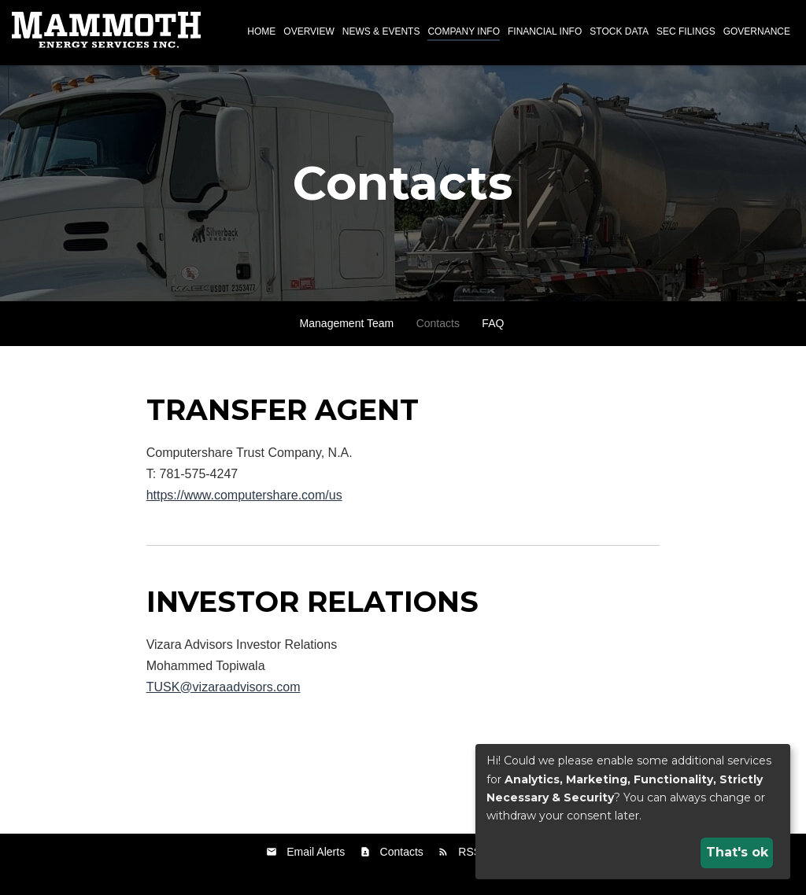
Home (261, 31)
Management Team (347, 323)
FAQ (493, 323)
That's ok (737, 852)
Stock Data (619, 31)
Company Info (463, 31)
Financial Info (545, 31)
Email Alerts (316, 851)
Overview (308, 31)
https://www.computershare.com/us (244, 495)
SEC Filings (685, 31)
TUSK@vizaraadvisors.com (223, 687)
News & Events (381, 31)
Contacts (438, 323)
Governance (756, 31)
